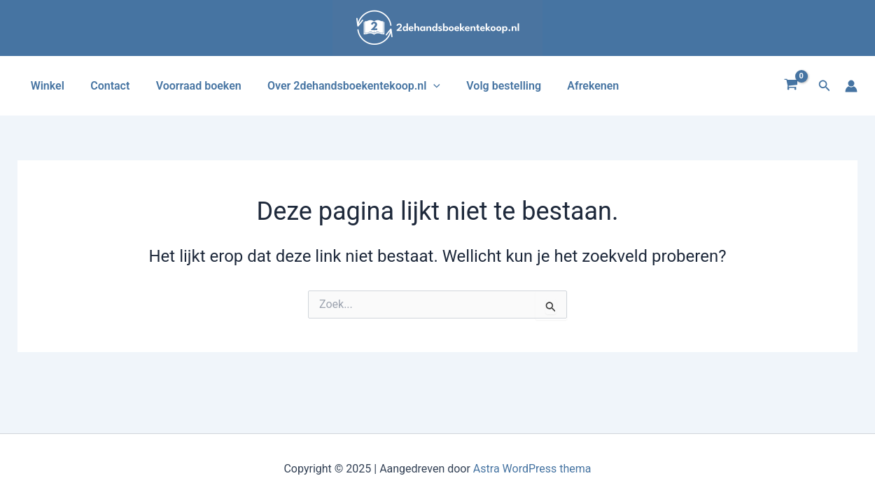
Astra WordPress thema (532, 468)
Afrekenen (572, 85)
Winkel (45, 85)
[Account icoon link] (851, 86)
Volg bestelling (486, 85)
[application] (421, 85)
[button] (824, 85)
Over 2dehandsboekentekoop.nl (340, 85)
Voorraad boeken (189, 85)
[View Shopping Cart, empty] (791, 86)
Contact (104, 85)
